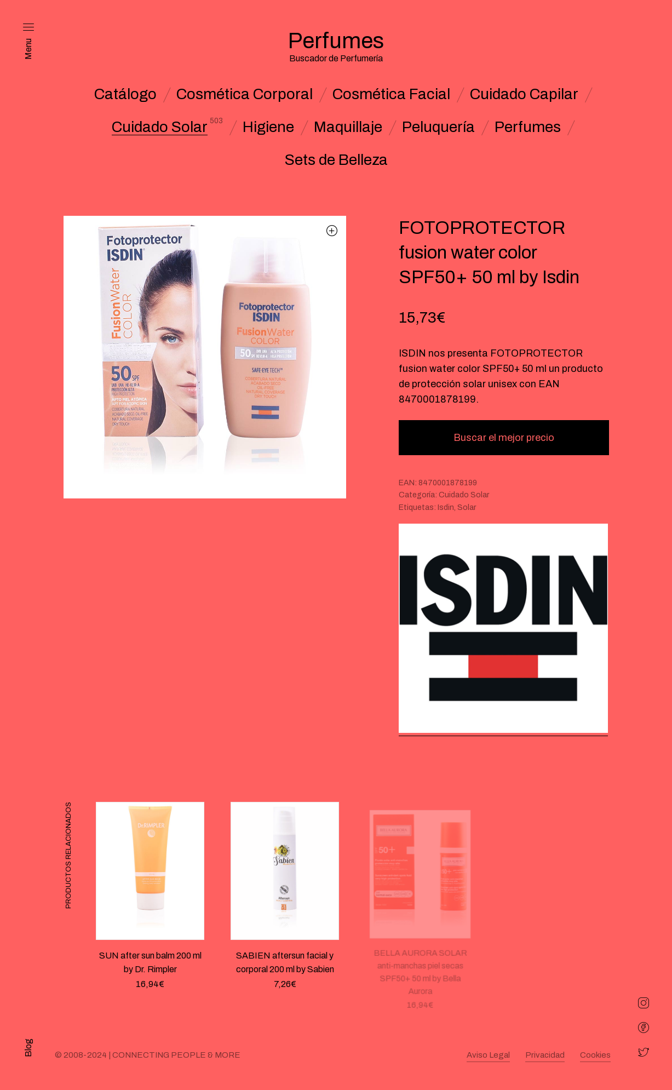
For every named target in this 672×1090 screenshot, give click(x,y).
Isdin (446, 507)
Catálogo (125, 94)
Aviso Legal (488, 1055)
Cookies (595, 1055)
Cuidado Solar (160, 127)
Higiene (268, 127)
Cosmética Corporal (244, 94)
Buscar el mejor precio (503, 437)
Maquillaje (348, 127)
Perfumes (528, 127)
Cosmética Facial (391, 94)
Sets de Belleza (336, 160)
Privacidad (545, 1055)
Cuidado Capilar (524, 94)
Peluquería (438, 127)
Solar (466, 507)
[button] (332, 230)
